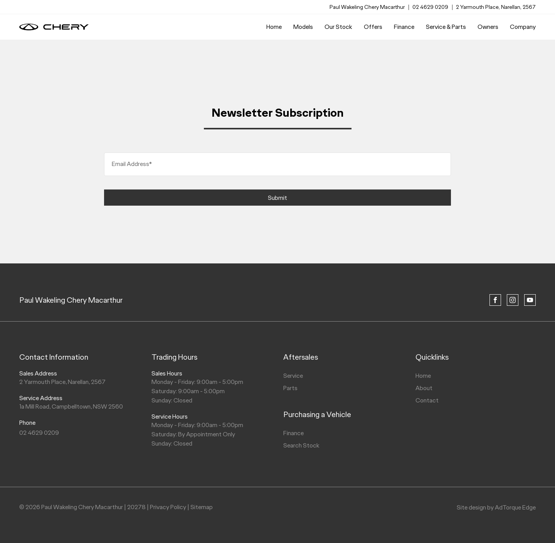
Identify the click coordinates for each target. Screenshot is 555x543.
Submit (277, 198)
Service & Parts (446, 27)
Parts (290, 388)
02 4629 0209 (430, 6)
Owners (488, 27)
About (423, 388)
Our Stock (338, 27)
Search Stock (301, 445)
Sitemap (201, 507)
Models (303, 27)
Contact (427, 400)
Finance (404, 27)
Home (274, 27)
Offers (373, 27)
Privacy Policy (168, 507)
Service (293, 376)
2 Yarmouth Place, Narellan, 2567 (496, 6)
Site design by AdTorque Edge (496, 507)
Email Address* (132, 164)
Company (523, 27)
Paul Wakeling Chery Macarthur (71, 300)
